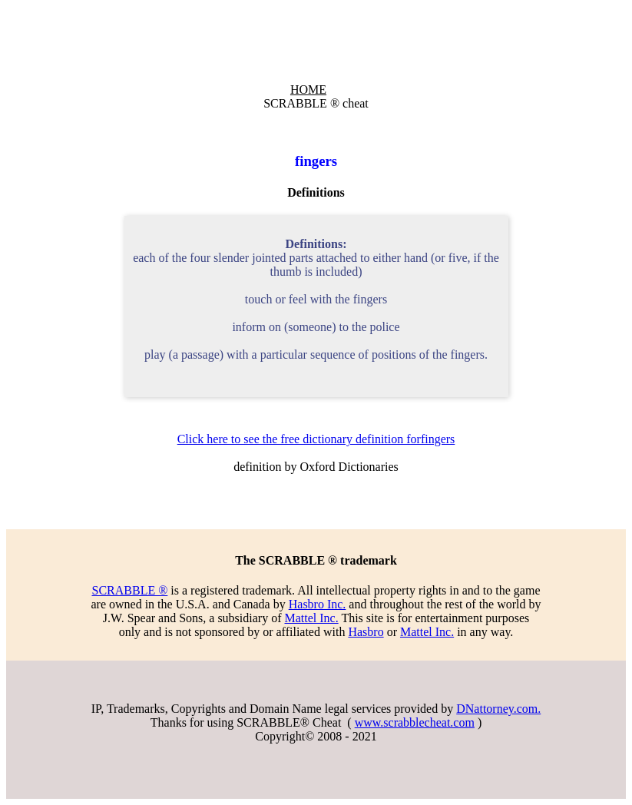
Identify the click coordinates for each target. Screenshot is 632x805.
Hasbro (365, 631)
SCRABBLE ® (129, 590)
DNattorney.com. (498, 708)
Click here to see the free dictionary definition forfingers (316, 439)
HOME (308, 89)
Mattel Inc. (311, 617)
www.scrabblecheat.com (415, 722)
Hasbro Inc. (317, 604)
